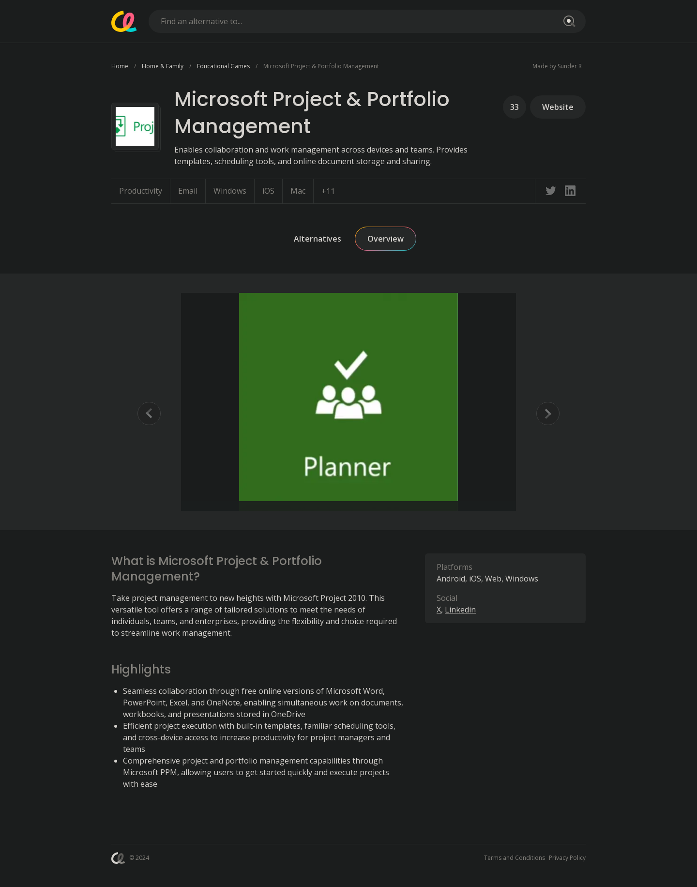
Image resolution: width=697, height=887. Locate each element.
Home (119, 66)
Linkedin (460, 609)
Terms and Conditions (514, 858)
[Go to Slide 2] (193, 506)
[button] (348, 402)
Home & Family (162, 66)
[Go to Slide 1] (188, 506)
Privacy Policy (567, 858)
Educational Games (223, 66)
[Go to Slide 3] (197, 506)
